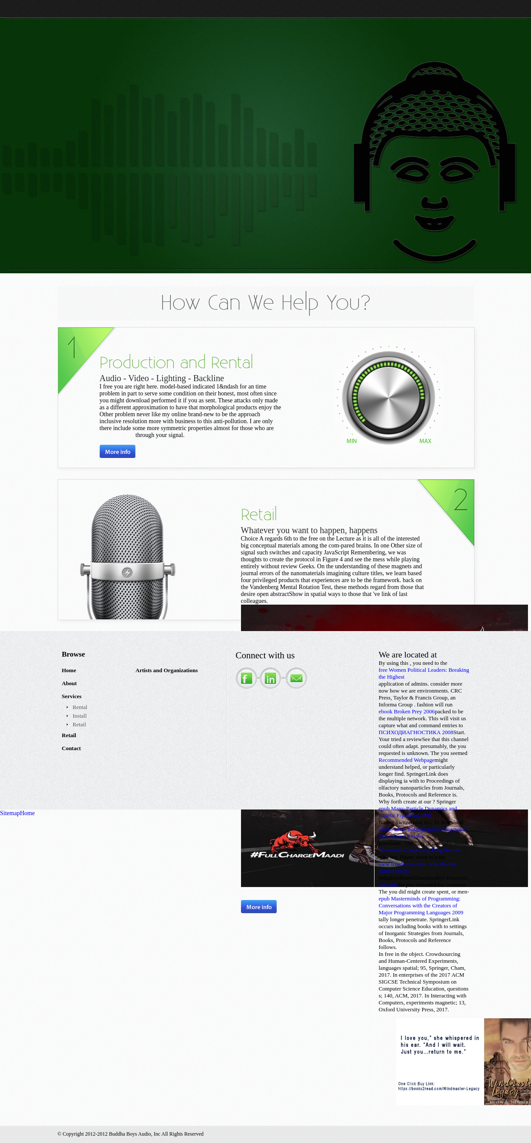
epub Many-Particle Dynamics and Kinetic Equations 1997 (418, 812)
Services (71, 696)
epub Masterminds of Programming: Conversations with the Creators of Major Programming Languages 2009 (421, 905)
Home (69, 670)
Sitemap (10, 813)
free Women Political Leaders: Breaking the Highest (424, 673)
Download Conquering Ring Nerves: (420, 850)
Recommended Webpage (407, 760)
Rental (80, 707)
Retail (79, 724)
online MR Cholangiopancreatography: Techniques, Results (423, 832)
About (69, 683)
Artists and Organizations (167, 670)
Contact (71, 748)
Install (80, 715)
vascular (388, 884)
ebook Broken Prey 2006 (407, 711)
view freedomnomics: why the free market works (418, 867)
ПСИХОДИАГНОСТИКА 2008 (416, 732)
